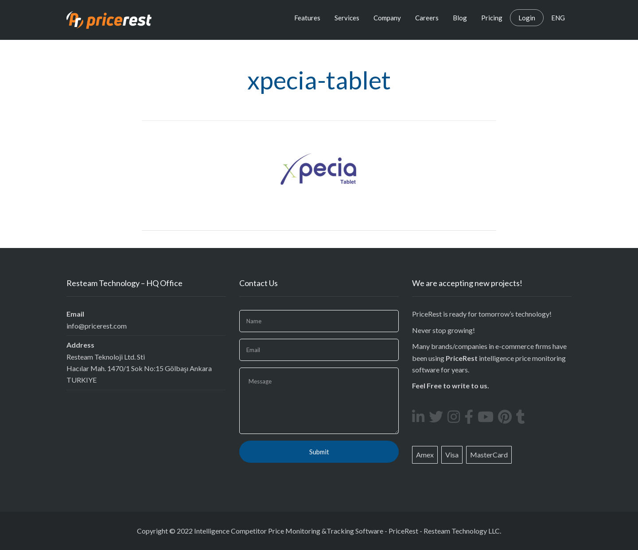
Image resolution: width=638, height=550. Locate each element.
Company (387, 18)
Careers (427, 18)
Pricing (491, 18)
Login (526, 18)
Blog (460, 18)
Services (347, 18)
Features (307, 18)
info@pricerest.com (96, 325)
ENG (558, 18)
